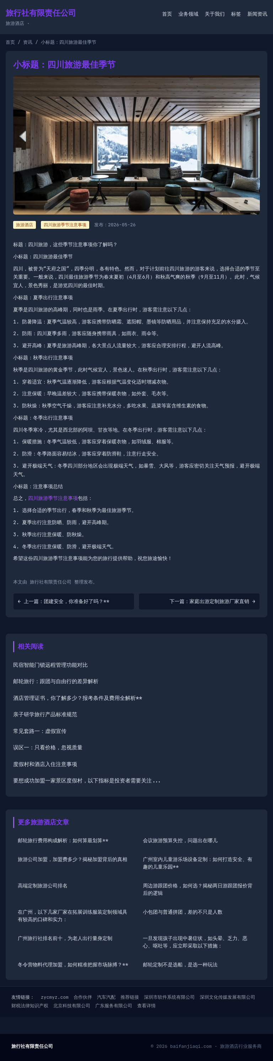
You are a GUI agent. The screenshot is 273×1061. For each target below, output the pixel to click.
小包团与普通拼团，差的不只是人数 (183, 912)
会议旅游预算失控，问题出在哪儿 (180, 840)
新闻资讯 (257, 14)
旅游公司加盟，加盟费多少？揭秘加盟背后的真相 (72, 859)
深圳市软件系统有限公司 (169, 997)
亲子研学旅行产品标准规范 (45, 714)
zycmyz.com (55, 997)
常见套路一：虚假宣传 (39, 731)
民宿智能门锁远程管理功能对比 (50, 665)
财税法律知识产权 (29, 1006)
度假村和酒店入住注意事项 (45, 764)
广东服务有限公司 (113, 1006)
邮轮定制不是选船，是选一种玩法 (180, 964)
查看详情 (146, 1006)
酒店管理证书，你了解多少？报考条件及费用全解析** (77, 698)
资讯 (27, 42)
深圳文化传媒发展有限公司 (227, 997)
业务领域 (188, 14)
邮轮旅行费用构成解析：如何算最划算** (63, 840)
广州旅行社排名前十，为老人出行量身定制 (65, 938)
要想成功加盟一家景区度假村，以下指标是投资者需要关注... (87, 780)
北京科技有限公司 (71, 1006)
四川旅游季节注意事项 (65, 225)
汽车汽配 (106, 997)
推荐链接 (130, 997)
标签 (236, 14)
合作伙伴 (83, 997)
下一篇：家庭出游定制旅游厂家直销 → (212, 601)
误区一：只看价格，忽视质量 (47, 747)
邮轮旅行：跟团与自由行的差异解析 (55, 681)
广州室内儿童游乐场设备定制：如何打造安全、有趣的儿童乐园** (197, 863)
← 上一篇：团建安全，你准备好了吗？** (63, 601)
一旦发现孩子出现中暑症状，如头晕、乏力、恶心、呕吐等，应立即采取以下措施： (195, 942)
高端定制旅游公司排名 (43, 885)
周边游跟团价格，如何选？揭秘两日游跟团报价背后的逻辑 (197, 889)
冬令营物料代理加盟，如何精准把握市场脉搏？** (73, 964)
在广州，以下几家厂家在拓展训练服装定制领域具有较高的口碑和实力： (72, 916)
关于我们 (215, 14)
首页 (167, 14)
